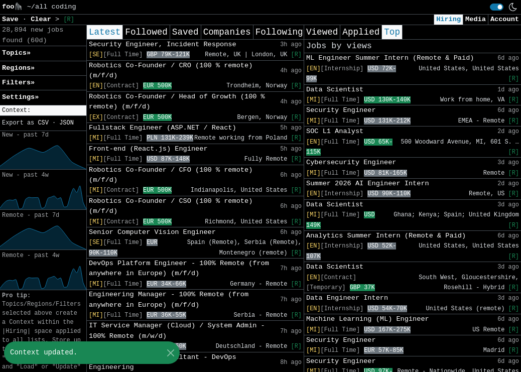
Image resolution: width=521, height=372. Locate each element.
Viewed (322, 32)
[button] (43, 110)
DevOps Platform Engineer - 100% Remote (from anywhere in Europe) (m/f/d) (179, 268)
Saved (185, 32)
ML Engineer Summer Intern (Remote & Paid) (390, 58)
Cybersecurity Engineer (351, 162)
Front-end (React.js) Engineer (148, 149)
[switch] (496, 7)
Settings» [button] (20, 97)
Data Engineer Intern (347, 298)
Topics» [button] (16, 53)
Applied (360, 32)
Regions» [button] (18, 68)
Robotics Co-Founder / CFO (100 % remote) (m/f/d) (170, 175)
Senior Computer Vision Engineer (152, 232)
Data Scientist (334, 89)
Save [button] (12, 19)
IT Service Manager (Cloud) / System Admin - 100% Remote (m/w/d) (177, 330)
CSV (43, 123)
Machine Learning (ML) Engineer (367, 319)
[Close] (170, 352)
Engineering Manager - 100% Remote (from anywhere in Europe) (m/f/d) (168, 299)
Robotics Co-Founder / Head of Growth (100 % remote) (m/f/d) (177, 101)
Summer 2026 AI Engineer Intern (367, 183)
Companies (227, 32)
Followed (146, 32)
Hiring (448, 19)
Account (504, 19)
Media (475, 19)
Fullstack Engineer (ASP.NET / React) (162, 128)
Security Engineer (341, 110)
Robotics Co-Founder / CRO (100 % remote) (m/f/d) (170, 70)
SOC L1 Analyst (334, 131)
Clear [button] (43, 19)
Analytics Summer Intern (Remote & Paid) (386, 235)
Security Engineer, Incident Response (162, 44)
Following (279, 32)
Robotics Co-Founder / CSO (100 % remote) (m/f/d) (170, 206)
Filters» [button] (18, 82)
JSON (66, 123)
